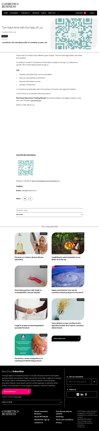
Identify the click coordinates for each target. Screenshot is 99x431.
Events (43, 13)
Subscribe (81, 13)
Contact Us (38, 423)
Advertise (60, 417)
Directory (52, 13)
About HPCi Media (41, 417)
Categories (14, 13)
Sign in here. (18, 397)
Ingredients (4, 36)
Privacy (59, 423)
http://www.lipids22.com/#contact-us (45, 181)
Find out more (7, 402)
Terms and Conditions (64, 420)
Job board (35, 13)
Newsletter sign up (41, 420)
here (66, 98)
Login (92, 13)
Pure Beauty (25, 13)
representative (36, 100)
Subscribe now (59, 338)
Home (6, 13)
